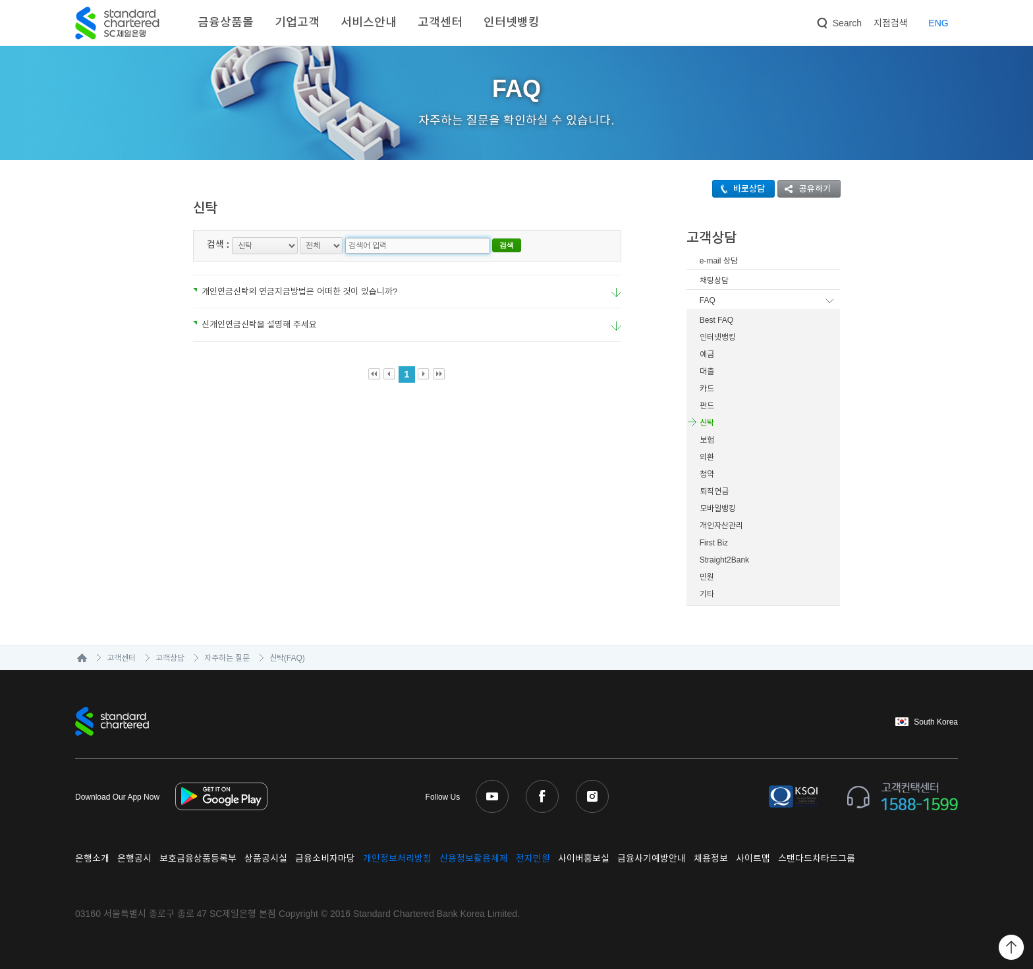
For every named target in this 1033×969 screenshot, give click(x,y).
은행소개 (92, 858)
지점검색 (891, 23)
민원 (707, 577)
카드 (707, 388)
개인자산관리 (721, 525)
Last (439, 374)
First (374, 374)
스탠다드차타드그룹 (816, 858)
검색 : (218, 244)
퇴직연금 (714, 491)
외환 (707, 457)
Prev (389, 374)
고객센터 (440, 22)
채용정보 (711, 858)
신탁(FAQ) (287, 658)
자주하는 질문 (227, 658)
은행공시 (134, 858)
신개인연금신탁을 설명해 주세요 (255, 324)
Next (424, 374)
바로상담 (739, 188)
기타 (707, 594)
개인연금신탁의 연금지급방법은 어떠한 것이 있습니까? (295, 291)
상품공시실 (265, 858)
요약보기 (616, 293)
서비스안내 (369, 22)
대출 (707, 371)
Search (838, 20)
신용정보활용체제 (473, 858)
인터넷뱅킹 (512, 22)
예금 (707, 354)
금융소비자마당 (325, 858)
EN (938, 23)
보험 (707, 440)
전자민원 (533, 858)
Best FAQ (716, 320)
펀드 (707, 405)
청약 (707, 474)
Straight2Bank (724, 560)
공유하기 (804, 188)
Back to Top (1011, 947)
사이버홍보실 (583, 858)
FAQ (707, 300)
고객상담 (169, 658)
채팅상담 (714, 280)
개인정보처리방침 (397, 858)
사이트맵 (753, 858)
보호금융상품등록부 (198, 858)
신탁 (707, 423)
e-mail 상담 (719, 260)
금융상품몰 (226, 22)
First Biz (714, 542)
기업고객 (297, 22)
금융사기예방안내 (651, 858)
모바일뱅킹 (718, 508)
